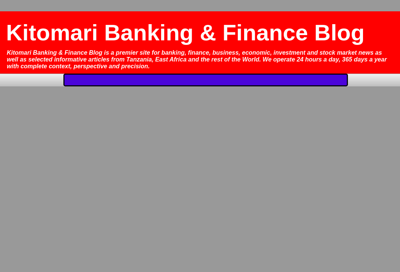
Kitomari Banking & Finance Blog (185, 32)
